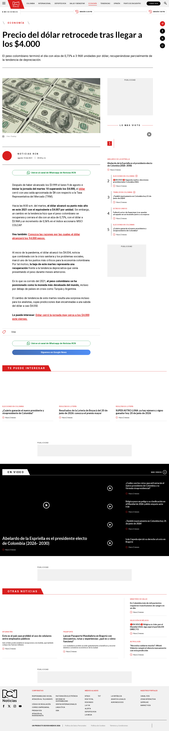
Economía (92, 3)
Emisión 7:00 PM (157, 11)
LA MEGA (88, 715)
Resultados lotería (68, 406)
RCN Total (89, 699)
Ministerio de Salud (138, 599)
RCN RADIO (89, 702)
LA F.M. (87, 705)
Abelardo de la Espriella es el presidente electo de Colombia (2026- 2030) (129, 164)
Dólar (14, 332)
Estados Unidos (120, 208)
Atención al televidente (42, 699)
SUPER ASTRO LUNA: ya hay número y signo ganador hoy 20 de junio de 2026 (139, 412)
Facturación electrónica (67, 696)
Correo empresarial (40, 707)
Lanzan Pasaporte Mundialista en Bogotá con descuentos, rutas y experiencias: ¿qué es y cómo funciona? (89, 639)
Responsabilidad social (42, 696)
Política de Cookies (98, 726)
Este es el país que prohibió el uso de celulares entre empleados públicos (27, 637)
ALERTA (88, 709)
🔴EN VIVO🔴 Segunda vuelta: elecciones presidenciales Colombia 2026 (131, 181)
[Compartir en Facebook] (162, 31)
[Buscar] (165, 3)
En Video (16, 472)
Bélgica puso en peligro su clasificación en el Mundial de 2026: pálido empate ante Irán (145, 504)
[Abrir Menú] (3, 3)
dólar (82, 188)
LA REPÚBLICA (116, 696)
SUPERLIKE (145, 702)
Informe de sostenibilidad (62, 700)
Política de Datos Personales (75, 726)
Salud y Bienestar (77, 3)
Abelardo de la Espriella (118, 159)
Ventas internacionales (66, 704)
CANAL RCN (153, 3)
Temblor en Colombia (122, 192)
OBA (57, 710)
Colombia (30, 3)
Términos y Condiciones (119, 726)
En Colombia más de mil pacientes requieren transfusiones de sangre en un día (147, 605)
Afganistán (7, 632)
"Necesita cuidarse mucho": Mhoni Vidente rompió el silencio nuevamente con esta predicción (148, 648)
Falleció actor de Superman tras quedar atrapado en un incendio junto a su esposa (131, 213)
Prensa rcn (37, 710)
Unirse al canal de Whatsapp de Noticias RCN (51, 172)
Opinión (117, 3)
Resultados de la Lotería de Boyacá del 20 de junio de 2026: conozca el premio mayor (83, 412)
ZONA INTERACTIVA (148, 699)
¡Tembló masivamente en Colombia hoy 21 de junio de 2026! (132, 197)
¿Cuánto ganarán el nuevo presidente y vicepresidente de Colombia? (129, 229)
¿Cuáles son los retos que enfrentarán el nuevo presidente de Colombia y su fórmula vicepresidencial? (145, 485)
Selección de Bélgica (139, 620)
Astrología (135, 641)
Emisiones (10, 12)
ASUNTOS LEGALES (118, 699)
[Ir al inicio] (16, 4)
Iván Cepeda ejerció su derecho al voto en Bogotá (146, 540)
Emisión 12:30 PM (83, 11)
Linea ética (60, 707)
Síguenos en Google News (51, 352)
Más (159, 472)
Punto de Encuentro (132, 3)
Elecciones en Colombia (123, 176)
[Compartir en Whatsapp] (162, 45)
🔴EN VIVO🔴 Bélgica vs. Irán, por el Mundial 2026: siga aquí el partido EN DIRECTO (147, 626)
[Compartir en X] (162, 38)
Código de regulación (41, 704)
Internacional (44, 3)
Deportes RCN (60, 3)
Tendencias (105, 3)
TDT (99, 696)
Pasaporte (68, 632)
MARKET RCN (146, 705)
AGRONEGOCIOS (117, 702)
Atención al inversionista (38, 715)
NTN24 (87, 696)
